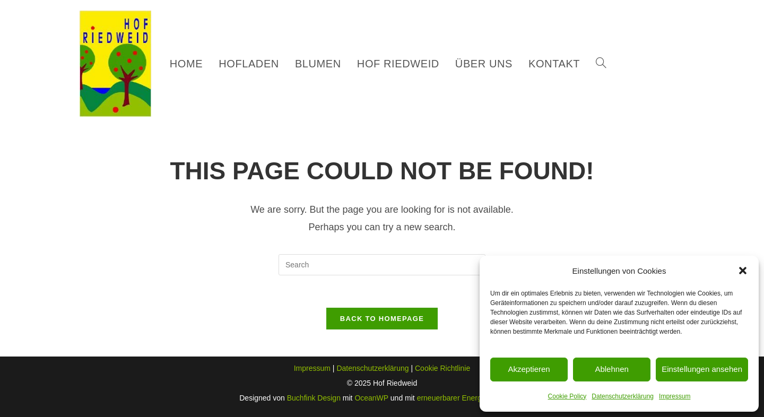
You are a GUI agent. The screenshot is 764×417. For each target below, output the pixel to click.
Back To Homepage (382, 319)
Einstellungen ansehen (702, 368)
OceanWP (371, 398)
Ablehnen (611, 368)
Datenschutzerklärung (623, 396)
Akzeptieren (529, 368)
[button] (742, 270)
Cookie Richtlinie (442, 368)
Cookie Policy (567, 396)
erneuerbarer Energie (452, 398)
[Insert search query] (382, 264)
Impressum (674, 396)
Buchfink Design (314, 398)
